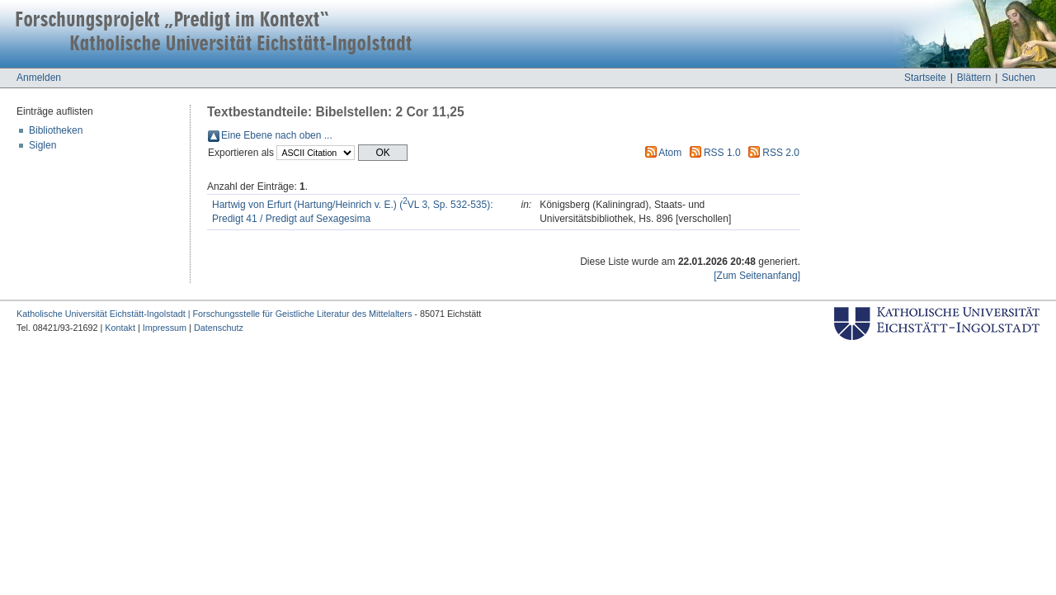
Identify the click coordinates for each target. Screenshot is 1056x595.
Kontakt (120, 328)
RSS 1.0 (722, 152)
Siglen (42, 145)
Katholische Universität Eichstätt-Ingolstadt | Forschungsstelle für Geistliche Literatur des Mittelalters (214, 314)
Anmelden (38, 77)
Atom (669, 152)
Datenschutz (218, 328)
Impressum (164, 328)
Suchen (1018, 77)
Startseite (925, 77)
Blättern (974, 77)
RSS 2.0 (780, 152)
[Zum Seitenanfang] (757, 275)
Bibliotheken (55, 130)
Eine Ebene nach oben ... (276, 135)
